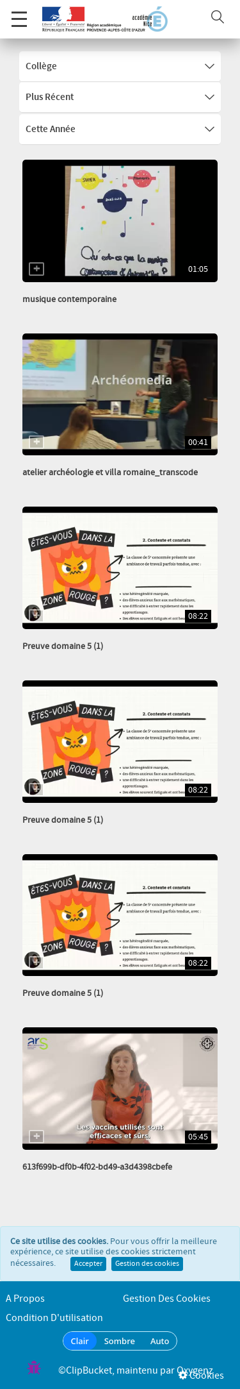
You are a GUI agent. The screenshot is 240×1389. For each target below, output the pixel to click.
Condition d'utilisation (54, 1318)
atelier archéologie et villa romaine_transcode (110, 472)
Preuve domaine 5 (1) (62, 646)
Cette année (120, 129)
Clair (80, 1341)
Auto (160, 1341)
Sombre (119, 1341)
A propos (25, 1299)
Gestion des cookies (147, 1264)
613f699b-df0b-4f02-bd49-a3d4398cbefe (97, 1167)
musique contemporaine (69, 299)
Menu (19, 12)
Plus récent (120, 97)
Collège (120, 66)
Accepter (88, 1264)
